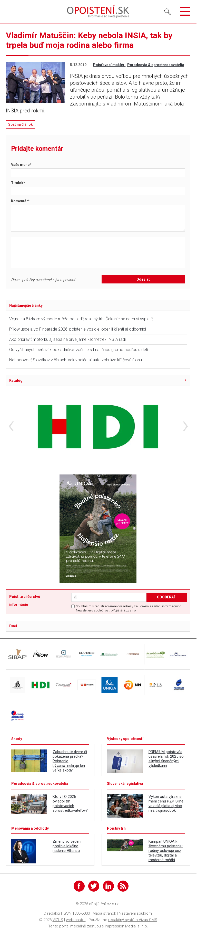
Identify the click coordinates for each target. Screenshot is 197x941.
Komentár (20, 201)
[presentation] (55, 252)
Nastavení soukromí (136, 913)
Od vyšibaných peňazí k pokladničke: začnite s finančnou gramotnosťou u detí (78, 349)
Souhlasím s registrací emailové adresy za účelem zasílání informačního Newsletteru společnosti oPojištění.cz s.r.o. (128, 608)
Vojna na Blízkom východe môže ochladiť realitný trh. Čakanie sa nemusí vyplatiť (81, 318)
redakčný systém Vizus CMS (132, 919)
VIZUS (58, 919)
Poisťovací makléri (109, 65)
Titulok (18, 183)
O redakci (52, 913)
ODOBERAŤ (166, 597)
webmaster (76, 919)
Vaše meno (21, 165)
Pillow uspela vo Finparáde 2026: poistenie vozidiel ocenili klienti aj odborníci (77, 329)
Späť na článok (20, 124)
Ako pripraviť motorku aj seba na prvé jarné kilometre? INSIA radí (67, 339)
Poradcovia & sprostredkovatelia (155, 65)
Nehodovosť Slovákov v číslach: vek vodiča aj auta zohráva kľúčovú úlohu (75, 359)
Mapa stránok (105, 913)
